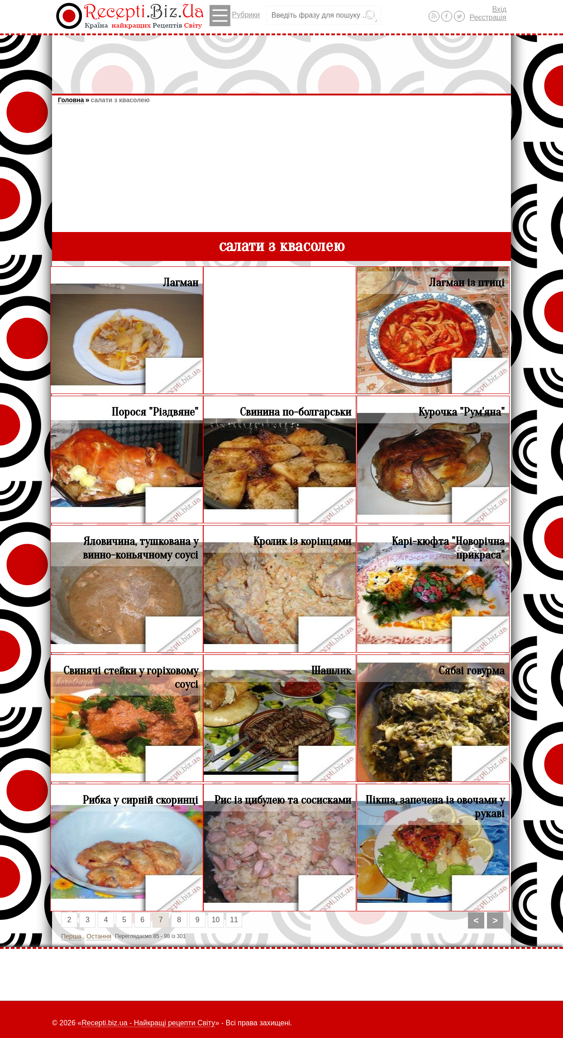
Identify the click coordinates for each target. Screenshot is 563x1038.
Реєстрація (487, 17)
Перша (71, 936)
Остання (98, 936)
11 (234, 920)
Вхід (499, 9)
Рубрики (235, 15)
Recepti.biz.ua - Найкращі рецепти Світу (148, 1023)
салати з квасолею (120, 100)
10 (216, 920)
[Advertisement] (281, 60)
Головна (71, 100)
